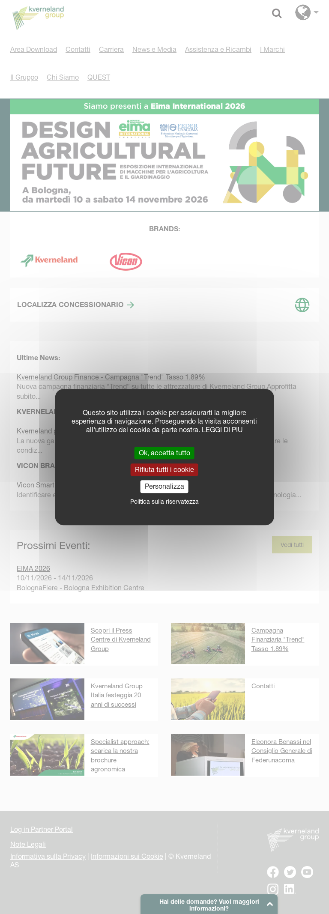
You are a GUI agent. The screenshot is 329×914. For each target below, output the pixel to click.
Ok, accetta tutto (164, 452)
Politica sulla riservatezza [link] (164, 501)
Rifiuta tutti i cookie (164, 469)
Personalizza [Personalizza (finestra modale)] (164, 486)
